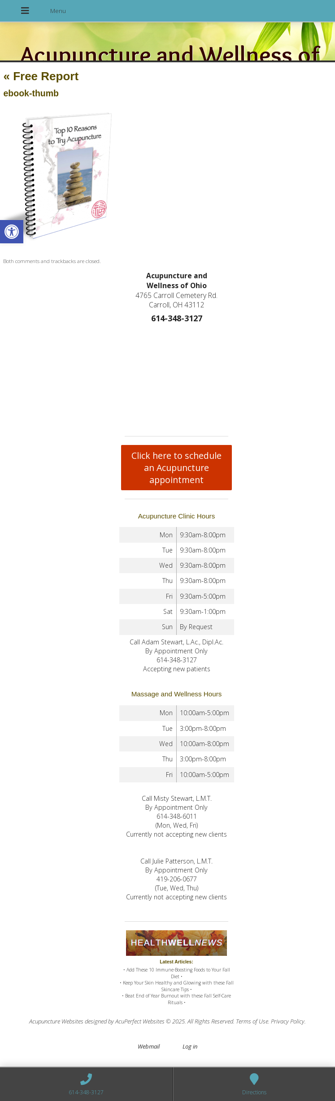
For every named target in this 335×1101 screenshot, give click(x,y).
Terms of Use (252, 1021)
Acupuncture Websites (56, 1021)
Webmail (149, 1046)
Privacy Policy (288, 1021)
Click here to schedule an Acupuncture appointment (176, 467)
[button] (11, 231)
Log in (190, 1046)
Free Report (40, 76)
